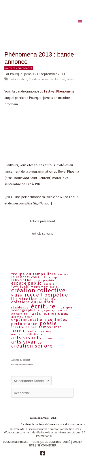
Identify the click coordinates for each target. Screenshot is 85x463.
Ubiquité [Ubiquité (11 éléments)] (48, 299)
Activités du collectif (18, 68)
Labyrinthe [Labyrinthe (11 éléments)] (21, 280)
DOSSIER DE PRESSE (15, 442)
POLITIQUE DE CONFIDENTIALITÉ (50, 442)
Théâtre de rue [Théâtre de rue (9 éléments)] (24, 327)
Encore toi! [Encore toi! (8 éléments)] (20, 314)
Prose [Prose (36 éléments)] (18, 330)
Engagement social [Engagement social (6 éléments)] (52, 310)
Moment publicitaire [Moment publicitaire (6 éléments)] (27, 334)
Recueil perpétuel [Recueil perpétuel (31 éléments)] (47, 295)
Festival (60, 79)
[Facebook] (42, 453)
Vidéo (70, 79)
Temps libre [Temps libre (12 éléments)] (50, 326)
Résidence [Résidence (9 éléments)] (20, 307)
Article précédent (42, 221)
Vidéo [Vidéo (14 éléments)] (17, 295)
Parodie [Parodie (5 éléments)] (49, 284)
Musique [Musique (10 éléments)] (65, 307)
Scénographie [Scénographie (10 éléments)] (23, 310)
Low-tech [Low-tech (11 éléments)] (19, 286)
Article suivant (42, 233)
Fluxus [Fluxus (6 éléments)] (48, 338)
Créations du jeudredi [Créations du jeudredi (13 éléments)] (33, 302)
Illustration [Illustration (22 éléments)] (24, 299)
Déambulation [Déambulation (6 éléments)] (22, 317)
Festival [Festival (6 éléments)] (64, 274)
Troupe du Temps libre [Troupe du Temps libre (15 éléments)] (33, 274)
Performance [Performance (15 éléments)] (24, 323)
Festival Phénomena (59, 91)
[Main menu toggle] (80, 21)
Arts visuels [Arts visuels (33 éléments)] (26, 337)
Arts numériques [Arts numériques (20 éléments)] (50, 313)
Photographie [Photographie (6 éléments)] (44, 280)
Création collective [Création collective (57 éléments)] (38, 290)
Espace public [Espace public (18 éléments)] (26, 283)
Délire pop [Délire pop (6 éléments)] (49, 277)
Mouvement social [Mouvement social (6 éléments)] (45, 287)
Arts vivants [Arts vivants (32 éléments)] (26, 342)
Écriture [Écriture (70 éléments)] (43, 306)
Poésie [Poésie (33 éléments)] (48, 323)
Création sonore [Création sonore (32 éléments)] (32, 346)
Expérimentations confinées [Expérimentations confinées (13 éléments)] (39, 319)
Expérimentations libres (22, 364)
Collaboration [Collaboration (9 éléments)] (39, 331)
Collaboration (18, 79)
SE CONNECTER (47, 445)
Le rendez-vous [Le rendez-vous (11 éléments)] (25, 277)
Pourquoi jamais (22, 74)
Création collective (41, 79)
